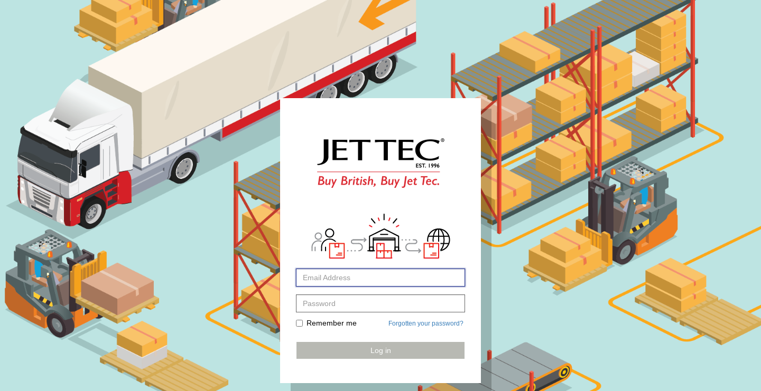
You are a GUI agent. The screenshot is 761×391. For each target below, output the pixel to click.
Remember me (326, 323)
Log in (380, 350)
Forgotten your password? (425, 323)
